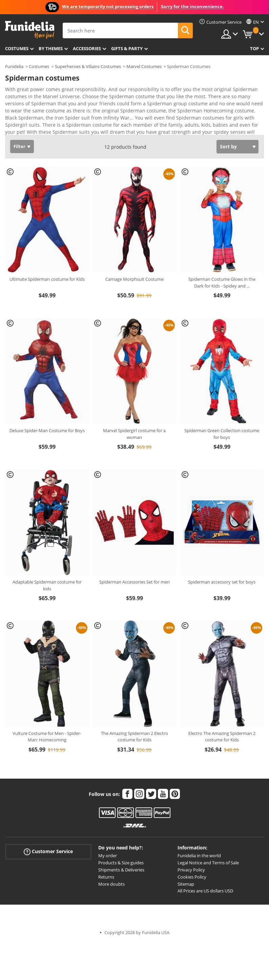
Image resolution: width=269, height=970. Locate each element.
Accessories (87, 48)
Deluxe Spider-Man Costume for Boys (47, 430)
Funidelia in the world (199, 855)
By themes (51, 48)
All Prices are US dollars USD (205, 891)
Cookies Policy (192, 877)
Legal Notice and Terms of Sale (208, 863)
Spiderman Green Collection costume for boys (221, 433)
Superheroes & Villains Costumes (88, 66)
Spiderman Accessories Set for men (134, 582)
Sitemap (186, 884)
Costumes (16, 48)
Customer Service (48, 851)
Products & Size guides (121, 863)
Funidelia (14, 66)
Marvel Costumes (144, 66)
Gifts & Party (127, 48)
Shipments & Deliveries (121, 870)
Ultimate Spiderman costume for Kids (47, 279)
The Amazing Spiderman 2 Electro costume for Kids (134, 736)
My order (107, 855)
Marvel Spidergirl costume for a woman (134, 433)
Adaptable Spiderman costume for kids (47, 585)
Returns (106, 877)
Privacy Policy (191, 870)
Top (254, 48)
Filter (20, 146)
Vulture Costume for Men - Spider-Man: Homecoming (47, 736)
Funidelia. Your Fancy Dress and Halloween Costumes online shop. (29, 30)
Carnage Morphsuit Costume (134, 279)
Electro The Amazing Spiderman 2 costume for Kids (221, 736)
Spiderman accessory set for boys (221, 582)
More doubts (111, 884)
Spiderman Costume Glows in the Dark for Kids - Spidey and (221, 282)
